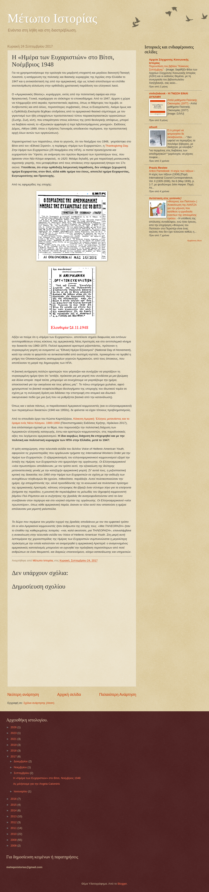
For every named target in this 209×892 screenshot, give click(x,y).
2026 (14, 727)
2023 (14, 733)
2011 (14, 828)
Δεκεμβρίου (21, 761)
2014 (14, 810)
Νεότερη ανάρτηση (23, 694)
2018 (14, 750)
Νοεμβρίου (20, 767)
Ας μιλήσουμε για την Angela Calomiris (36, 783)
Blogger (122, 883)
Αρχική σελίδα (69, 694)
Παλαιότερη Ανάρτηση (117, 694)
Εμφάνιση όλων (194, 240)
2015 (14, 804)
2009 (14, 839)
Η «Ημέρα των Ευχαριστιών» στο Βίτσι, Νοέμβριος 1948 (46, 778)
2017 (14, 756)
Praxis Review (158, 167)
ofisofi (153, 127)
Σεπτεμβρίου (22, 773)
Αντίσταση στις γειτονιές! (165, 198)
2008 (14, 845)
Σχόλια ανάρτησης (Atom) (38, 703)
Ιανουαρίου (21, 791)
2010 (14, 833)
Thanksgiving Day (116, 145)
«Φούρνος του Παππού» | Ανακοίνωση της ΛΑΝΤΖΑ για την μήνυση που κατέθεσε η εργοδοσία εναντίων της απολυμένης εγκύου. (182, 210)
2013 (14, 816)
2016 (14, 798)
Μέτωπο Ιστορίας (52, 18)
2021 (14, 738)
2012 (14, 822)
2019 (14, 744)
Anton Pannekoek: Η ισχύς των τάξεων (171, 171)
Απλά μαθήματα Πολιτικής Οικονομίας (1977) (182, 102)
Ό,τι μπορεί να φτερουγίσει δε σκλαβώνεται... (176, 134)
